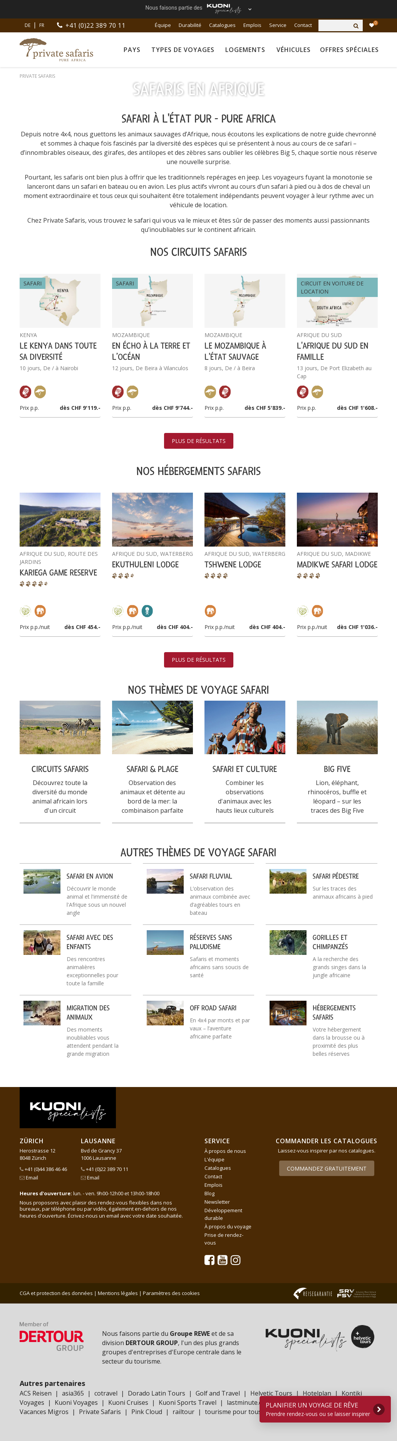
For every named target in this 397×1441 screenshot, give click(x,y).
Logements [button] (245, 49)
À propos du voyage (227, 1226)
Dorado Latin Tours (156, 1393)
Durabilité (190, 25)
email (112, 1215)
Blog (209, 1193)
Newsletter (217, 1201)
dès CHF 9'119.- (80, 407)
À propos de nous (225, 1150)
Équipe (163, 25)
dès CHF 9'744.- (172, 407)
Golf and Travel (218, 1393)
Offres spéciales (349, 49)
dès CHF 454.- (82, 627)
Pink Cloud (146, 1411)
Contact (303, 25)
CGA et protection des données (56, 1293)
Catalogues (222, 25)
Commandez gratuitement (327, 1168)
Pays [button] (132, 49)
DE (27, 25)
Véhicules (293, 49)
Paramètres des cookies (171, 1293)
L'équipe (214, 1159)
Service (277, 25)
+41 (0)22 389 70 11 (96, 25)
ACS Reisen (36, 1393)
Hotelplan (317, 1393)
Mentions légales (118, 1293)
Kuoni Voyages (76, 1402)
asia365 (73, 1393)
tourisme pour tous (233, 1411)
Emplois (252, 25)
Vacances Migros (44, 1411)
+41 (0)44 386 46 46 (43, 1169)
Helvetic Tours (271, 1393)
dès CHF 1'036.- (357, 627)
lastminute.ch (246, 1402)
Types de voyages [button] (182, 49)
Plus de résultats (199, 441)
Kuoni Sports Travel (187, 1402)
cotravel (105, 1393)
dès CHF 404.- (175, 627)
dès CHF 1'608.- (357, 407)
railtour (183, 1411)
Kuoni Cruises (128, 1402)
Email (29, 1177)
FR (41, 25)
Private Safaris (100, 1411)
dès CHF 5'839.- (265, 407)
